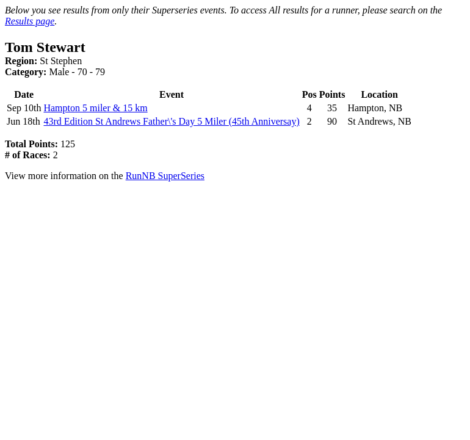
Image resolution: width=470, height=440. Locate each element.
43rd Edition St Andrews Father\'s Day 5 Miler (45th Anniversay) (171, 121)
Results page (29, 21)
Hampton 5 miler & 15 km (95, 108)
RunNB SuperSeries (165, 175)
